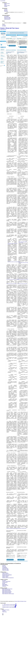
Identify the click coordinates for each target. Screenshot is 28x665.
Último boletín (2, 65)
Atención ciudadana (5, 575)
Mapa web (6, 11)
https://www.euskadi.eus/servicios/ (23, 262)
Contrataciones (4, 582)
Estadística (4, 586)
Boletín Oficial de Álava (6, 589)
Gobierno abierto (5, 576)
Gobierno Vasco (7, 5)
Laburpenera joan (13, 36)
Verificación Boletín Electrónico (2, 62)
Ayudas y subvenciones (6, 581)
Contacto (5, 9)
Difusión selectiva (2, 58)
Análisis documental (21, 559)
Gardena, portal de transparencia (8, 577)
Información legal (7, 17)
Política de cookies (7, 18)
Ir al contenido (2, 0)
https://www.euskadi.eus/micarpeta (22, 283)
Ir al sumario (25, 36)
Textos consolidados (3, 55)
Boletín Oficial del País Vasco (9, 28)
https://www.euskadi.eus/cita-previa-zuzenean (23, 242)
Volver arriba (4, 611)
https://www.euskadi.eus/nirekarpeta (12, 283)
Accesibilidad (6, 16)
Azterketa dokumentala (12, 45)
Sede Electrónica (7, 19)
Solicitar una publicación (2, 49)
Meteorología (4, 584)
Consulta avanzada (2, 52)
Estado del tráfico (5, 585)
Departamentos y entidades (7, 574)
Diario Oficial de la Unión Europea (8, 593)
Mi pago (3, 583)
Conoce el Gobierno (5, 573)
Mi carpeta (4, 580)
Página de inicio (7, 3)
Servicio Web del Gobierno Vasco (20, 601)
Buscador (5, 10)
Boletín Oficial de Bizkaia (6, 590)
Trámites (5, 6)
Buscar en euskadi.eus (10, 12)
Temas (5, 4)
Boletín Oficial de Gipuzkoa (7, 591)
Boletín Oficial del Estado (6, 592)
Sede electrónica (3, 29)
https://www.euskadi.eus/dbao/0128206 (12, 528)
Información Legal (5, 569)
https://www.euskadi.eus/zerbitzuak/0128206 (14, 261)
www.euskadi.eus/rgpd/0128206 (21, 528)
